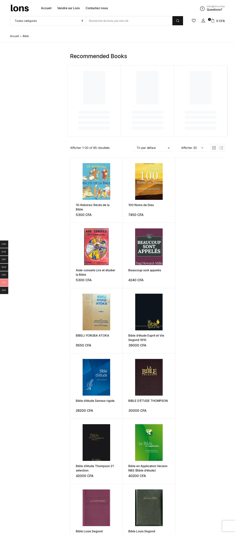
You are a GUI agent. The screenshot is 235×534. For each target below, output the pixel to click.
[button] (203, 20)
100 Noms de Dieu (127, 205)
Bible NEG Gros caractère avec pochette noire (125, 405)
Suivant (170, 494)
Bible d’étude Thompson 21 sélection (85, 339)
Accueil (46, 8)
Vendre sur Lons (68, 8)
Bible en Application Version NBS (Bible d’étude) (128, 339)
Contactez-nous (97, 8)
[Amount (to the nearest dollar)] (129, 20)
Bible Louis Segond (166, 335)
